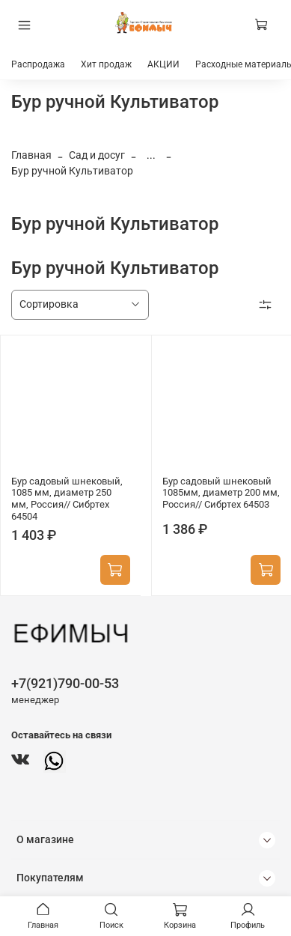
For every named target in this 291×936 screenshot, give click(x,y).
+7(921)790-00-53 (65, 683)
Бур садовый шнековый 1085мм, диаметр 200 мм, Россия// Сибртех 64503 (221, 492)
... (151, 155)
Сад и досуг (97, 155)
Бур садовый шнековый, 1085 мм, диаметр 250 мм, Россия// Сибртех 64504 (67, 498)
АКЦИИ (163, 64)
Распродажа (38, 64)
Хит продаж (106, 64)
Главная (31, 155)
